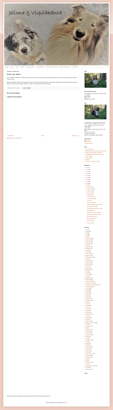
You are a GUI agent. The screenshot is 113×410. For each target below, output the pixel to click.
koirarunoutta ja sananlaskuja (92, 284)
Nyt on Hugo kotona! (91, 218)
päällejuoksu (88, 329)
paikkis (87, 319)
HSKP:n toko (88, 253)
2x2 (86, 229)
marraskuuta (90, 189)
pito (86, 327)
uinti (86, 360)
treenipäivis (88, 357)
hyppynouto (88, 255)
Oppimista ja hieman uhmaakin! (94, 212)
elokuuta (89, 195)
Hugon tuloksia (30, 66)
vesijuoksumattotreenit (91, 365)
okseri (87, 315)
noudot (87, 310)
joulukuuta (89, 187)
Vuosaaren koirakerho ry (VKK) (93, 161)
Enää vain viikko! (90, 220)
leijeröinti (88, 291)
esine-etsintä (88, 240)
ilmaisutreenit (89, 260)
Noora (22, 66)
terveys (87, 352)
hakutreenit (88, 248)
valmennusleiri (89, 362)
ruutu (87, 338)
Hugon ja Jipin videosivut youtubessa (94, 152)
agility (87, 231)
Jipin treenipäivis (89, 149)
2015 (87, 175)
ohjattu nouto (88, 314)
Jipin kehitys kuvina (65, 66)
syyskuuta (89, 193)
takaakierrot (88, 347)
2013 (87, 179)
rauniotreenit (88, 334)
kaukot (87, 272)
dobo (87, 236)
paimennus (88, 321)
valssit (87, 364)
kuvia (87, 290)
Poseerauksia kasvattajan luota (94, 214)
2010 (87, 185)
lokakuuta (89, 191)
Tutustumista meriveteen (92, 206)
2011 (87, 183)
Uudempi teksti (10, 135)
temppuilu (88, 350)
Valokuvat (88, 159)
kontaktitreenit (89, 286)
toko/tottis (88, 355)
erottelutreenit (89, 238)
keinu (87, 276)
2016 (87, 173)
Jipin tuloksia (40, 66)
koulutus (87, 288)
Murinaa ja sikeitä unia (92, 216)
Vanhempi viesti (75, 135)
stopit (87, 341)
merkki (87, 303)
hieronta (87, 252)
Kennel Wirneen (89, 157)
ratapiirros (88, 333)
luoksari (87, 296)
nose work (88, 309)
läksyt (87, 302)
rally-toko (88, 331)
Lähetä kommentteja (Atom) (15, 138)
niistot (87, 307)
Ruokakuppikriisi (90, 210)
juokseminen (88, 264)
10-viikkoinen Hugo (91, 196)
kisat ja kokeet (89, 281)
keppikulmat (88, 277)
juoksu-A (88, 265)
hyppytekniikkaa (89, 257)
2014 (87, 177)
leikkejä (87, 293)
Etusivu (42, 135)
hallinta (87, 250)
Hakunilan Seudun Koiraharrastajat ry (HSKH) (96, 151)
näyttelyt (87, 312)
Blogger (65, 402)
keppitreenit (88, 279)
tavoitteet (88, 348)
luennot (87, 295)
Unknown (88, 141)
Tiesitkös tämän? (89, 353)
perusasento (88, 326)
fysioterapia (88, 243)
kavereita (88, 274)
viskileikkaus (88, 369)
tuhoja (87, 359)
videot (87, 367)
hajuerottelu (88, 246)
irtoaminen (88, 262)
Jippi (17, 66)
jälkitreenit (88, 269)
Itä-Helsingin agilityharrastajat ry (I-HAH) (95, 154)
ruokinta (87, 336)
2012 (87, 181)
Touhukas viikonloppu (92, 198)
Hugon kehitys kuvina (51, 66)
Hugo (12, 66)
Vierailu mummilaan (91, 202)
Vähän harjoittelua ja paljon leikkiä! (94, 204)
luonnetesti (88, 298)
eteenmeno (88, 241)
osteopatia (88, 317)
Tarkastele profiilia (88, 143)
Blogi (6, 66)
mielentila (88, 305)
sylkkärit (87, 345)
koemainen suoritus (90, 283)
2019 (87, 167)
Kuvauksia (89, 200)
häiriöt (87, 259)
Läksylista (75, 66)
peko (87, 324)
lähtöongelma (89, 300)
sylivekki (87, 343)
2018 (87, 169)
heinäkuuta (89, 223)
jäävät (87, 271)
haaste (87, 245)
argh (87, 233)
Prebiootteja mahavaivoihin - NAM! (94, 208)
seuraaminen (88, 340)
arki (86, 234)
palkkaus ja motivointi (90, 322)
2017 (87, 171)
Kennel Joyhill (89, 156)
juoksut (87, 267)
